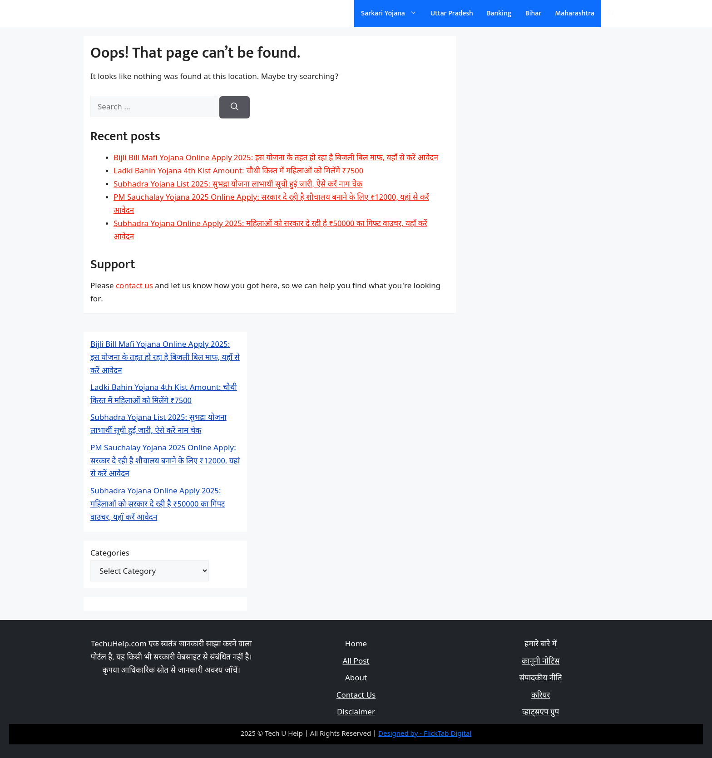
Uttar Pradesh (451, 13)
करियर (540, 696)
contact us (134, 286)
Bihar (533, 13)
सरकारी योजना (121, 13)
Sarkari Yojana (392, 13)
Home (356, 645)
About (356, 679)
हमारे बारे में (540, 645)
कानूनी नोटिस (540, 662)
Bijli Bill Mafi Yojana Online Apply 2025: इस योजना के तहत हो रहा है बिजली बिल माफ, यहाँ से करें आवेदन (276, 158)
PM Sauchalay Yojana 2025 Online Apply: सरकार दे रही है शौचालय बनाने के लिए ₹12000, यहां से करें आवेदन (165, 461)
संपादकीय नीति (540, 679)
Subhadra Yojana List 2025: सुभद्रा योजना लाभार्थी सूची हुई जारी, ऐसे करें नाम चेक (238, 185)
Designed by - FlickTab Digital (424, 734)
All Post (356, 662)
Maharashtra (574, 13)
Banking (499, 13)
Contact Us (356, 696)
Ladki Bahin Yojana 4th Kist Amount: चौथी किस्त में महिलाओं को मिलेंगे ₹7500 (238, 172)
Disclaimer (356, 713)
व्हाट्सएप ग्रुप (540, 713)
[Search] (234, 107)
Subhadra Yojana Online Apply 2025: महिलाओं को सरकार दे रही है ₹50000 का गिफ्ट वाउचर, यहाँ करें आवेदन (157, 505)
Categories (109, 554)
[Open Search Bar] (611, 13)
